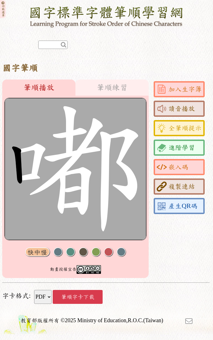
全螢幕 (121, 252)
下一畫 (83, 252)
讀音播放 (176, 109)
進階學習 (176, 148)
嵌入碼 (172, 167)
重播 (96, 252)
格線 (108, 252)
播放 (70, 252)
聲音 (58, 252)
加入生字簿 (179, 89)
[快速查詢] (53, 45)
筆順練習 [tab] (112, 87)
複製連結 (176, 187)
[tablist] (75, 88)
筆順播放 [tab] (38, 87)
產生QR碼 (177, 206)
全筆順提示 (179, 128)
